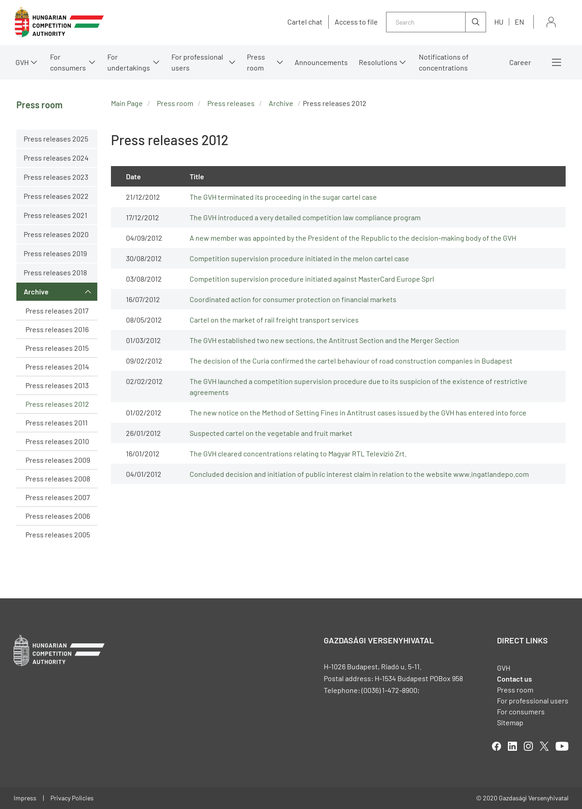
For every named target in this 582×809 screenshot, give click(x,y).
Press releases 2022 (56, 196)
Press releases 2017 (57, 310)
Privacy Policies (72, 798)
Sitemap (510, 722)
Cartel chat (304, 21)
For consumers (68, 62)
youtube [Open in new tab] (562, 746)
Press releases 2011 (56, 422)
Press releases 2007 (57, 497)
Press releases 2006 (57, 515)
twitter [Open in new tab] (544, 746)
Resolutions (378, 62)
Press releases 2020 (56, 234)
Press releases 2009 (57, 459)
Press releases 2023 (56, 176)
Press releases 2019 (55, 253)
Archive (36, 291)
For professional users (197, 62)
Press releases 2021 (55, 215)
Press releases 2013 (57, 385)
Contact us (514, 678)
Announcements (321, 62)
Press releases (231, 103)
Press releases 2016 (57, 329)
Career (520, 62)
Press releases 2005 (57, 534)
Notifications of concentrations (444, 62)
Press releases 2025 (56, 138)
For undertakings (128, 62)
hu (498, 21)
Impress (25, 798)
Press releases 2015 (57, 348)
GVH (22, 62)
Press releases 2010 (57, 441)
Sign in (551, 22)
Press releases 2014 (57, 366)
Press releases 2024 (56, 157)
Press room (256, 62)
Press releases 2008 (57, 478)
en (519, 21)
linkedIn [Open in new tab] (512, 746)
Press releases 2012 (57, 403)
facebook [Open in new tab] (496, 746)
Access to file (356, 21)
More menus (556, 62)
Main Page (127, 103)
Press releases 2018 (55, 272)
